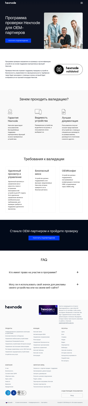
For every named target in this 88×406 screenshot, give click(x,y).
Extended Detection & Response (14, 336)
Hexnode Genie (37, 331)
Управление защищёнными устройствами (17, 351)
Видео (63, 342)
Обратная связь (9, 376)
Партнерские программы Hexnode (43, 381)
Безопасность (9, 371)
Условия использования (21, 402)
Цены (63, 331)
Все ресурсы (65, 360)
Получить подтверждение (18, 40)
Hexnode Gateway (38, 350)
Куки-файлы (44, 402)
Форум (63, 339)
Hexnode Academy (66, 350)
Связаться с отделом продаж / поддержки (45, 368)
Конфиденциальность (34, 402)
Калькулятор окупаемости (68, 355)
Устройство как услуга (11, 354)
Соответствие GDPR (11, 373)
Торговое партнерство (39, 384)
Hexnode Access (38, 353)
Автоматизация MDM (39, 334)
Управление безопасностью (41, 342)
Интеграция (36, 355)
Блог (62, 334)
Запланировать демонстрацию (42, 371)
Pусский (9, 402)
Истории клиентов (66, 353)
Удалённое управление (40, 347)
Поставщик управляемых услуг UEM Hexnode (18, 349)
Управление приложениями (41, 345)
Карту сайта (8, 379)
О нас (7, 368)
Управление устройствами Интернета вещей (18, 344)
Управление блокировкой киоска (14, 341)
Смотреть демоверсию (39, 373)
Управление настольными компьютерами (17, 346)
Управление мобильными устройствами (16, 338)
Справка (63, 337)
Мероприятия (65, 345)
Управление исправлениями (41, 337)
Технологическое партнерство (42, 386)
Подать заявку (37, 379)
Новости (7, 381)
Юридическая (9, 386)
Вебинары (64, 347)
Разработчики (65, 358)
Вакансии (8, 384)
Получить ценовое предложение (42, 376)
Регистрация (37, 339)
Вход (72, 395)
